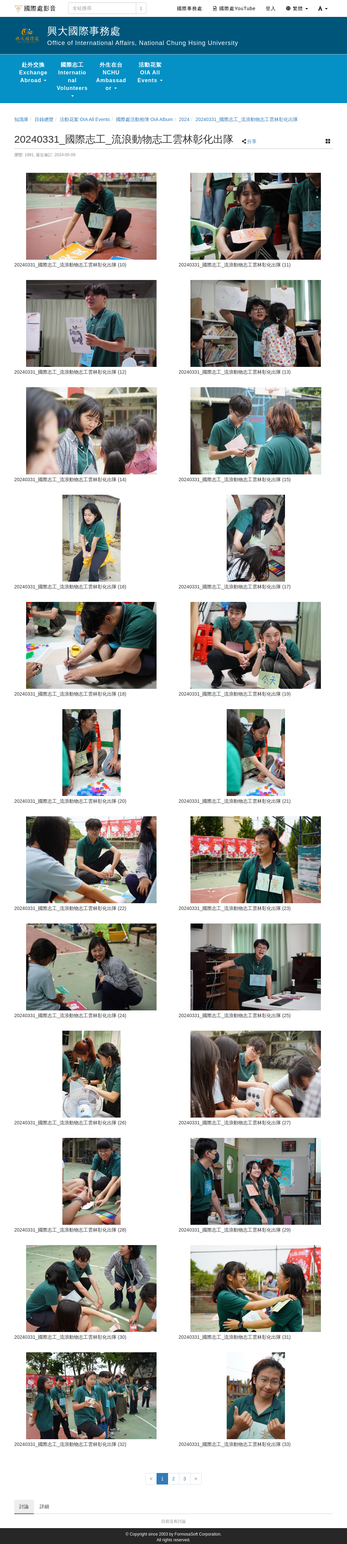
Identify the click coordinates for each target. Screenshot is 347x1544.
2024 (184, 119)
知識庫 (21, 119)
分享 (252, 141)
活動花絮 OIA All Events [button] (150, 72)
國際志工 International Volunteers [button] (72, 79)
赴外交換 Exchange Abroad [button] (33, 72)
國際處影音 (35, 9)
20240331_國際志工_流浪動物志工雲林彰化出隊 (247, 119)
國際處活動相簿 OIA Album (144, 119)
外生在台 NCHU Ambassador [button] (111, 76)
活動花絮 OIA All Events (85, 119)
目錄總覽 (44, 119)
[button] (323, 8)
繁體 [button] (297, 8)
